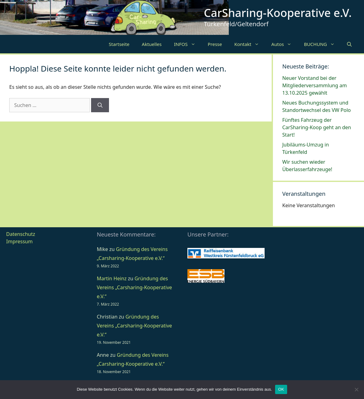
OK (281, 389)
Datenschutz (20, 234)
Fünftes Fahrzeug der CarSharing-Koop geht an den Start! (316, 127)
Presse (215, 44)
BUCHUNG (322, 44)
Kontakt (249, 44)
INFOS (187, 44)
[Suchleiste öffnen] (349, 44)
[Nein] (356, 389)
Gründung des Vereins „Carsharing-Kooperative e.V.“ (134, 287)
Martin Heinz (112, 278)
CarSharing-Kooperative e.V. (278, 12)
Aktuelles (151, 44)
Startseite (119, 44)
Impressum (19, 241)
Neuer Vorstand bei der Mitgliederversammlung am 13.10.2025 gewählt (314, 85)
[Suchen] (100, 105)
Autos (284, 44)
